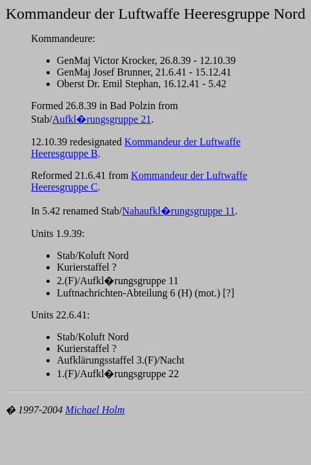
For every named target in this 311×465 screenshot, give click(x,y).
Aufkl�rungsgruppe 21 (101, 119)
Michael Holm (95, 409)
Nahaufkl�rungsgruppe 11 (178, 210)
